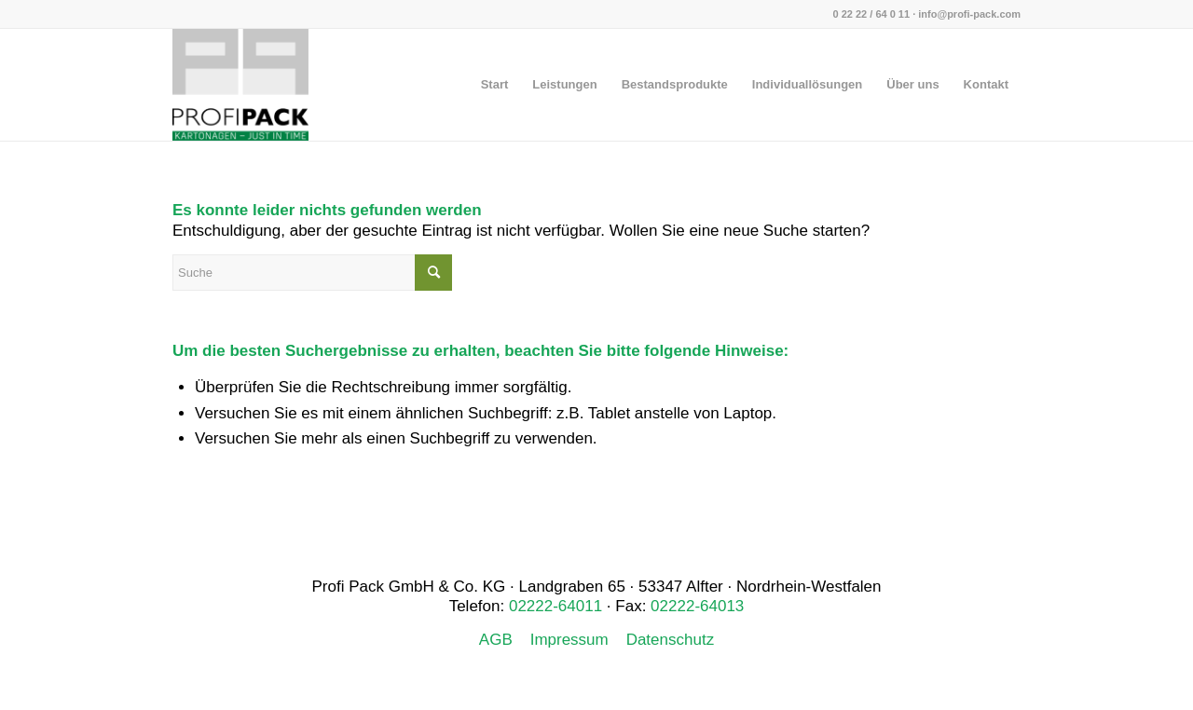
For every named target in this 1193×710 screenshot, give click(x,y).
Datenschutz (670, 640)
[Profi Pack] (240, 85)
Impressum (569, 640)
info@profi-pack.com (969, 14)
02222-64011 (555, 606)
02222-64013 (697, 606)
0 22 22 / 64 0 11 (872, 14)
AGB (496, 640)
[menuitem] (495, 85)
